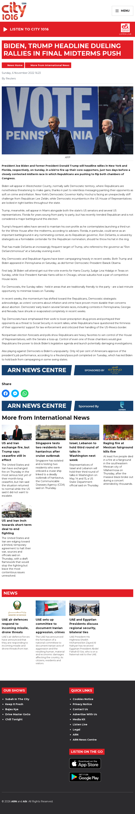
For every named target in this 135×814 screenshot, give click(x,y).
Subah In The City (17, 699)
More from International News (50, 65)
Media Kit (79, 719)
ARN (75, 734)
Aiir (25, 801)
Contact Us (80, 709)
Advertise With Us (85, 714)
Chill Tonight (13, 719)
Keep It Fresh (14, 704)
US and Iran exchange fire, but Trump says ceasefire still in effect (17, 443)
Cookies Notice (83, 699)
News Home (14, 65)
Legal (76, 729)
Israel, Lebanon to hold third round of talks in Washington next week (84, 443)
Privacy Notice (82, 704)
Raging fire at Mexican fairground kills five (118, 439)
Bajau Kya (11, 709)
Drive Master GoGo (17, 714)
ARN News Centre (85, 739)
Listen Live (80, 724)
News (10, 593)
